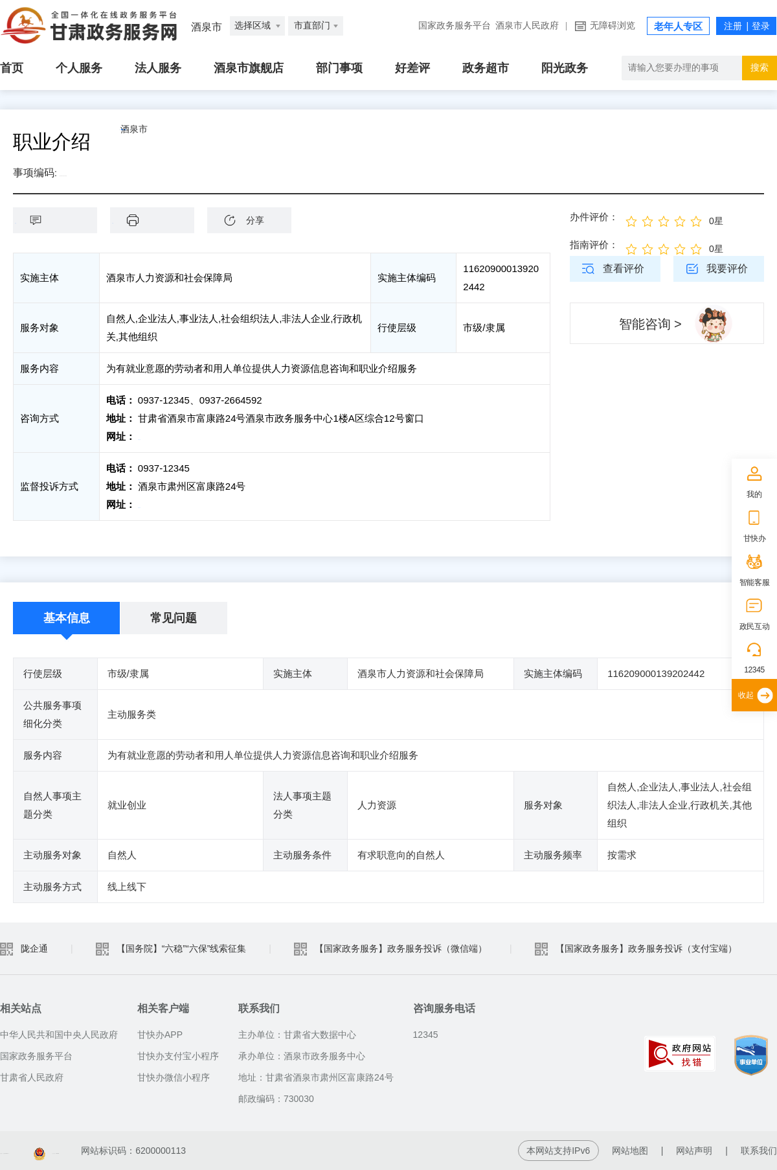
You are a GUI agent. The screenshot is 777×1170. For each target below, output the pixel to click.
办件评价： (594, 216)
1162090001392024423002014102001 (140, 172)
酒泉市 (165, 142)
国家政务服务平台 (454, 25)
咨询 (61, 219)
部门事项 (339, 68)
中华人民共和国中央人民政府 (59, 1034)
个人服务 (79, 68)
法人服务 (158, 68)
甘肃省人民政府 (31, 1077)
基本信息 (66, 618)
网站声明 (694, 1150)
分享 (255, 220)
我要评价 (727, 268)
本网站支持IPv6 (558, 1150)
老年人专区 (678, 26)
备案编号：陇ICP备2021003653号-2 (73, 1150)
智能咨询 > (650, 324)
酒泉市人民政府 (527, 25)
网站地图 (630, 1150)
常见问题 (173, 618)
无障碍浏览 (612, 25)
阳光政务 (564, 68)
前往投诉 (157, 504)
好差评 (412, 68)
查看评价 (623, 268)
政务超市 (485, 68)
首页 (11, 68)
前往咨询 (157, 436)
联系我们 (759, 1150)
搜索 (759, 68)
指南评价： (594, 244)
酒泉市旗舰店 (249, 68)
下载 (158, 219)
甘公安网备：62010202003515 (243, 1150)
